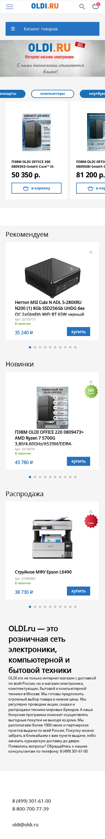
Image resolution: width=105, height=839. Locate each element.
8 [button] (65, 341)
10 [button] (75, 341)
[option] (52, 52)
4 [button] (45, 341)
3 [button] (40, 341)
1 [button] (30, 341)
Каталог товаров (41, 23)
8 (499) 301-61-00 (31, 794)
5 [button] (50, 341)
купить (78, 325)
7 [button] (60, 341)
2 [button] (35, 341)
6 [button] (55, 341)
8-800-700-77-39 (30, 802)
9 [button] (70, 341)
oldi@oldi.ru (25, 818)
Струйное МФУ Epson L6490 (43, 566)
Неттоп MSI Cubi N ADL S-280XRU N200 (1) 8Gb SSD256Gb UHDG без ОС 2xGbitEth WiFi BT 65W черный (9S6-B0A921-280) (49, 305)
